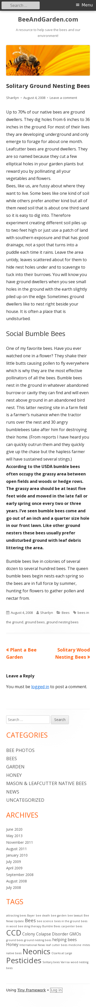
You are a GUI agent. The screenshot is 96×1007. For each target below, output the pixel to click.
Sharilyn (12, 97)
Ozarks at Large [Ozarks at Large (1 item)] (61, 953)
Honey (14, 775)
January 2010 (17, 855)
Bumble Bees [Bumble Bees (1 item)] (51, 926)
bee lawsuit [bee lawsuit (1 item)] (75, 915)
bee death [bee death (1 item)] (43, 915)
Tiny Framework (31, 990)
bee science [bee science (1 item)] (45, 921)
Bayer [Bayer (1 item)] (31, 915)
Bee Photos (20, 750)
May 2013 (14, 835)
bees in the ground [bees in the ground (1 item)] (67, 921)
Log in (56, 990)
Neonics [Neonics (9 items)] (36, 951)
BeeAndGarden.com (48, 19)
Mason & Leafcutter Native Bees (46, 783)
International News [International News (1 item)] (32, 945)
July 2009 (13, 861)
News (12, 792)
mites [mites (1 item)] (86, 945)
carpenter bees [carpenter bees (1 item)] (71, 926)
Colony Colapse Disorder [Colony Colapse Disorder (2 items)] (45, 934)
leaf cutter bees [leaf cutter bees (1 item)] (56, 945)
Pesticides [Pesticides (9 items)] (23, 960)
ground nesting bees (62, 622)
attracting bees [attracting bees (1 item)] (16, 915)
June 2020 (14, 829)
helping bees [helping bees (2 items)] (64, 939)
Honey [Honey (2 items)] (12, 944)
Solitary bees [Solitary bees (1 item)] (51, 962)
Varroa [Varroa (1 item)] (65, 962)
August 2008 (16, 881)
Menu (87, 5)
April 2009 (14, 868)
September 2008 (20, 874)
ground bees (35, 622)
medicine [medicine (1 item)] (74, 945)
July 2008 (13, 887)
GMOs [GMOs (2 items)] (75, 934)
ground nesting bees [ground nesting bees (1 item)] (37, 940)
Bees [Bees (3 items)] (30, 920)
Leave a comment (63, 97)
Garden (15, 767)
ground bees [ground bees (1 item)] (14, 940)
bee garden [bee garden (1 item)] (59, 915)
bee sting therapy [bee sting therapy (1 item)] (29, 926)
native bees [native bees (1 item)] (14, 953)
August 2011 (16, 848)
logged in (40, 686)
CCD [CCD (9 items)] (13, 933)
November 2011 (19, 842)
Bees (66, 612)
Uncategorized (25, 800)
